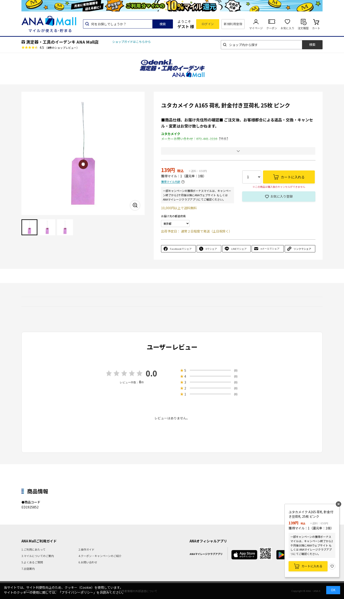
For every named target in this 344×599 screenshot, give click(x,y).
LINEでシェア (239, 249)
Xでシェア (211, 249)
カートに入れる (312, 566)
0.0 (151, 373)
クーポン (271, 28)
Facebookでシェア (181, 249)
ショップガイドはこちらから (131, 41)
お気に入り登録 (281, 196)
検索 (162, 24)
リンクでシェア (302, 249)
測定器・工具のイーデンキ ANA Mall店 (62, 42)
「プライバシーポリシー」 (77, 592)
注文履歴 (303, 28)
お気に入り (287, 28)
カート (316, 28)
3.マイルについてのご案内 (37, 556)
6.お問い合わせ (87, 562)
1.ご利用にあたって (33, 549)
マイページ (256, 28)
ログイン (208, 24)
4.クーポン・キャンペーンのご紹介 (100, 556)
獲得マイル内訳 (170, 181)
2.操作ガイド (86, 549)
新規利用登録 (233, 24)
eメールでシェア (270, 248)
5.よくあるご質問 (32, 562)
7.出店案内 (28, 568)
